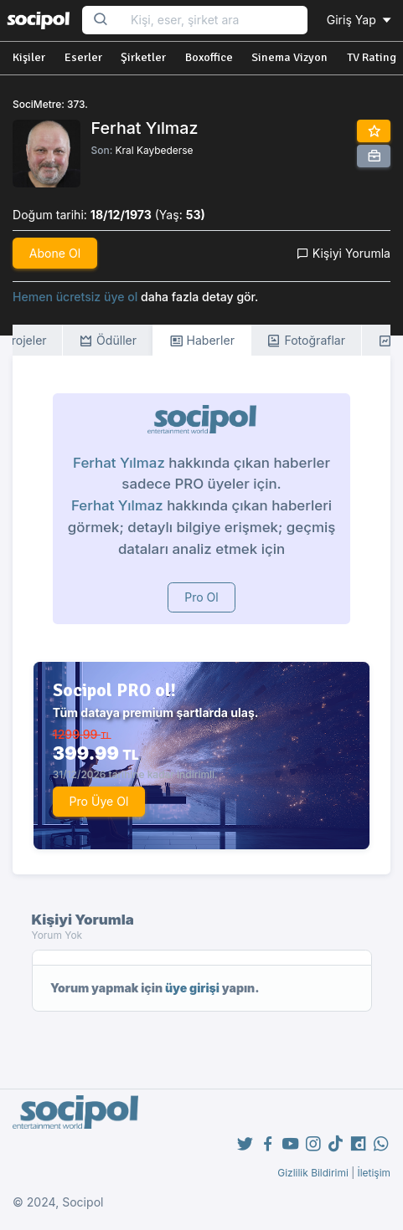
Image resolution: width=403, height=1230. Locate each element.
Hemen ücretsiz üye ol (75, 297)
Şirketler (143, 57)
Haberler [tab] (202, 341)
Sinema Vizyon (289, 57)
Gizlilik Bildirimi (313, 1172)
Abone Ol (54, 253)
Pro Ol (201, 597)
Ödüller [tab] (108, 341)
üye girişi (192, 988)
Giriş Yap (360, 20)
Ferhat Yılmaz (119, 462)
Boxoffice (209, 57)
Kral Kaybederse (155, 150)
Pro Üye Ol (99, 801)
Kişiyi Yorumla (343, 253)
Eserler (83, 57)
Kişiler (29, 57)
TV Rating (371, 57)
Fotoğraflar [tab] (305, 341)
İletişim (373, 1172)
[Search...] (213, 20)
